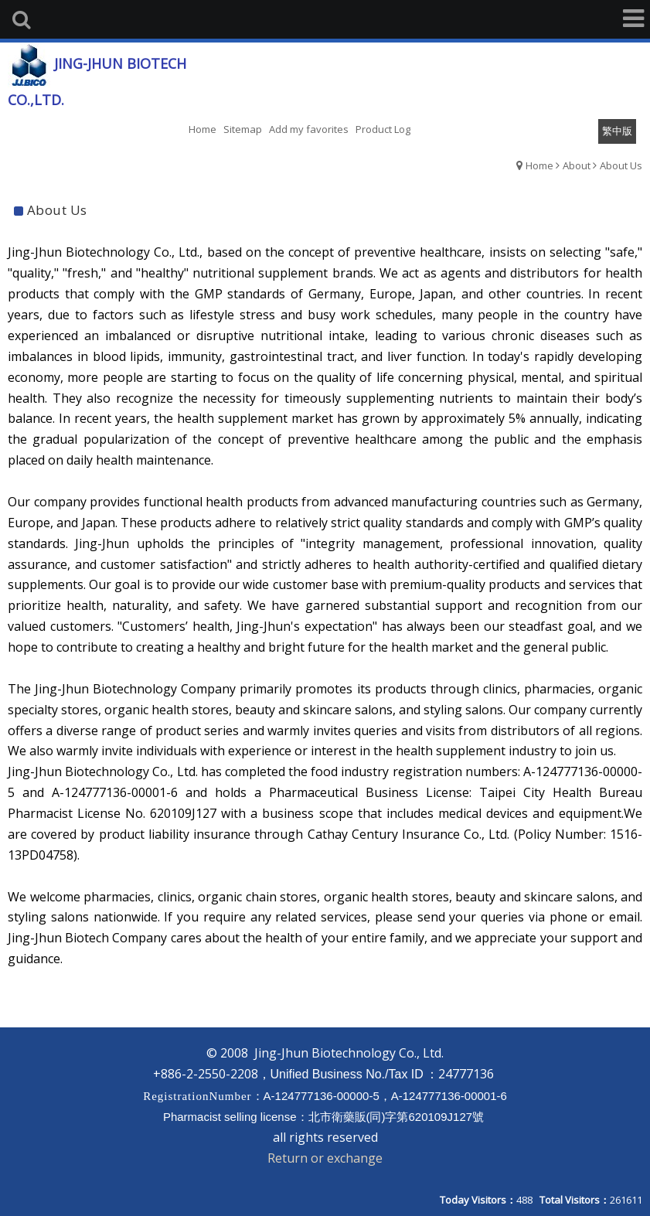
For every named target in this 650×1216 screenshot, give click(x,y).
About (576, 165)
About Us (621, 165)
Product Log (383, 129)
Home (539, 165)
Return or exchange (325, 1158)
